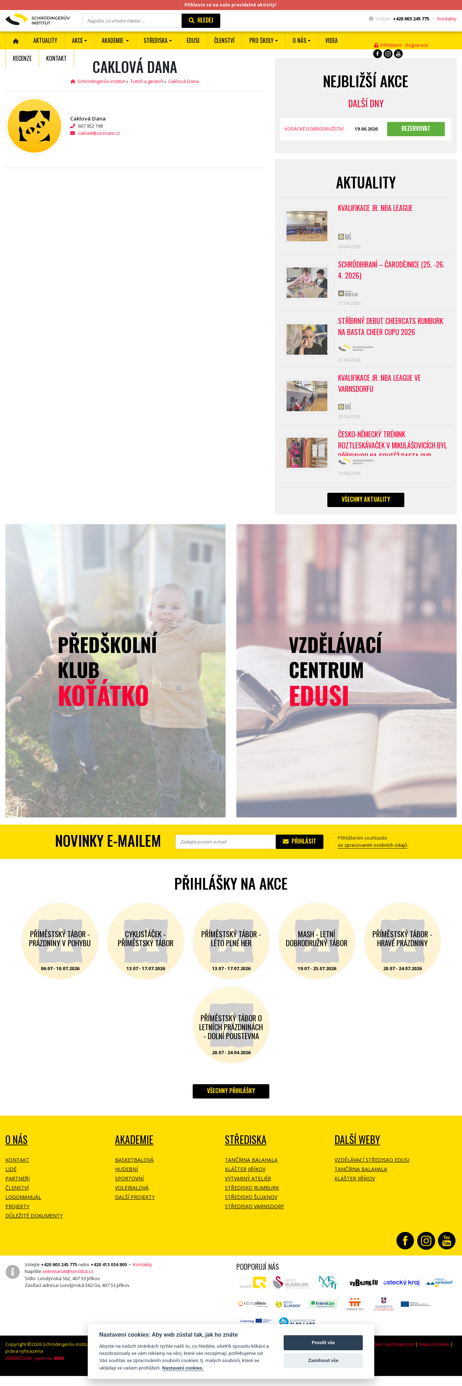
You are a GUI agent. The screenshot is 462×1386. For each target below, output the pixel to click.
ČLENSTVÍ (224, 40)
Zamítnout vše (323, 1360)
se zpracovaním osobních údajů (372, 850)
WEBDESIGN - (34, 1364)
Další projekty (135, 1202)
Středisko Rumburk (252, 1193)
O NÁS (16, 1145)
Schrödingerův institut (98, 81)
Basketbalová (134, 1165)
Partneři (17, 1184)
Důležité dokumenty (34, 1221)
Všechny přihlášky (231, 1096)
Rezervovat (415, 128)
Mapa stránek (434, 1350)
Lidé (10, 1174)
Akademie (134, 1145)
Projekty (17, 1212)
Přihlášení (388, 45)
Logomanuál (23, 1202)
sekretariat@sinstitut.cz (67, 1277)
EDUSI (193, 40)
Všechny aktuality (366, 505)
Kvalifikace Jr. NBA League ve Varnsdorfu (380, 387)
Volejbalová (132, 1193)
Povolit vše (323, 1342)
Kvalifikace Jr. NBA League (376, 208)
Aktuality (45, 40)
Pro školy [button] (261, 40)
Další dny (366, 103)
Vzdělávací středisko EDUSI (372, 1165)
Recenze (22, 58)
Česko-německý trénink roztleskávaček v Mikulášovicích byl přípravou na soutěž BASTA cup (391, 448)
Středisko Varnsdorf (254, 1212)
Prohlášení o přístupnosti (387, 1350)
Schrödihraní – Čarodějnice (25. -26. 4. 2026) (392, 271)
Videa (331, 40)
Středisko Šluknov (251, 1202)
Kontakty (447, 18)
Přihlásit (299, 846)
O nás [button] (299, 40)
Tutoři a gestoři (146, 81)
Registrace (416, 45)
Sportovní (129, 1184)
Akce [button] (77, 40)
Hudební (126, 1174)
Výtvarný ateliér (248, 1184)
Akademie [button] (113, 40)
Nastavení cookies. (183, 1368)
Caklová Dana (183, 81)
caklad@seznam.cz (99, 133)
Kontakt (56, 58)
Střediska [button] (156, 40)
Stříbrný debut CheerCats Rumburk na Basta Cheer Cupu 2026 (392, 329)
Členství (17, 1193)
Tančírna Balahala (251, 1165)
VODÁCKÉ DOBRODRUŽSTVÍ (313, 129)
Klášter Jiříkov (245, 1174)
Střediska (245, 1145)
